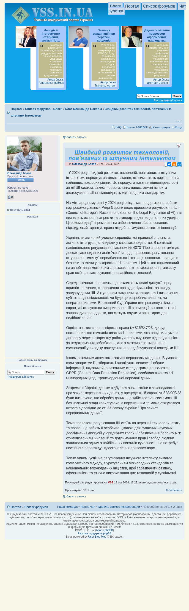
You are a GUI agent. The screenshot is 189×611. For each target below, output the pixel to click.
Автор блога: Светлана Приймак (51, 81)
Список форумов (159, 6)
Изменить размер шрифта (178, 121)
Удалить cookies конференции (118, 506)
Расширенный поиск (168, 100)
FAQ (118, 127)
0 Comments (174, 490)
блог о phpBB (104, 530)
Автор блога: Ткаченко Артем (105, 84)
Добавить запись (74, 137)
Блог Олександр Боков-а (83, 109)
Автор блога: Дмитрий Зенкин (158, 81)
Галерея (142, 127)
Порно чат (87, 506)
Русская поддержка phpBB (95, 533)
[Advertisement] (32, 288)
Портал (132, 6)
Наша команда (67, 506)
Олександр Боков (19, 173)
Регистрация (161, 127)
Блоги (115, 6)
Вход (178, 127)
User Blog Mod (97, 536)
